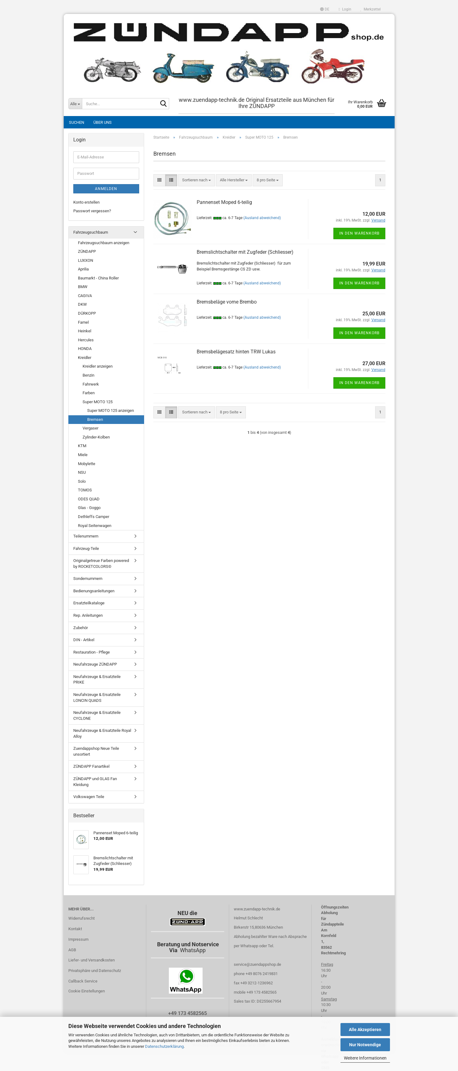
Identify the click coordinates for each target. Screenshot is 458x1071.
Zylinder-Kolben (96, 437)
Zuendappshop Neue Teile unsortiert (96, 751)
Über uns (102, 122)
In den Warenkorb (359, 233)
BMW (83, 286)
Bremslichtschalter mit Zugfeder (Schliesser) (245, 252)
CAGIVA (85, 295)
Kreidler (84, 357)
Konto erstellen (86, 202)
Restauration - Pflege (91, 652)
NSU (82, 472)
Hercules (86, 340)
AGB (72, 950)
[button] (324, 9)
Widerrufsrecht (81, 918)
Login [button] (345, 9)
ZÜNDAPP (87, 251)
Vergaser (90, 428)
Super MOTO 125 (98, 401)
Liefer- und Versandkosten (91, 960)
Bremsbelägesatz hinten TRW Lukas (236, 352)
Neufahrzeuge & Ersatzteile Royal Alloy (102, 733)
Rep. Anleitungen (88, 615)
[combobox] (196, 180)
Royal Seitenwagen (94, 525)
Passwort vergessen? (92, 211)
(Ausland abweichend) (262, 218)
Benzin (88, 375)
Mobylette (86, 463)
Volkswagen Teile (88, 796)
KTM (82, 445)
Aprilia (83, 269)
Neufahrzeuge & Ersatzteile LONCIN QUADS (97, 697)
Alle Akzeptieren (365, 1029)
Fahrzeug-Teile (86, 548)
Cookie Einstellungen (86, 991)
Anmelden (106, 189)
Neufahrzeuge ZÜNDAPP (95, 664)
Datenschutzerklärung (164, 1046)
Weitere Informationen (365, 1058)
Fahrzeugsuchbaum (90, 232)
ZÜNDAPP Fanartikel (91, 766)
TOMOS (85, 490)
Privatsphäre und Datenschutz (94, 970)
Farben (89, 393)
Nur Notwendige (365, 1044)
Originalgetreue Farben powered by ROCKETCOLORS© (101, 563)
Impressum (78, 939)
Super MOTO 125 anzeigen (110, 410)
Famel (83, 322)
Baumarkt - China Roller (98, 278)
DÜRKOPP (87, 313)
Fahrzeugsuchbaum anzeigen (103, 242)
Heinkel (84, 331)
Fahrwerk (91, 384)
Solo (82, 481)
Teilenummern (85, 536)
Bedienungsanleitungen (93, 591)
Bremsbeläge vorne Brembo (227, 302)
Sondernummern (87, 578)
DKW (82, 304)
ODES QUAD (89, 499)
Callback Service (82, 981)
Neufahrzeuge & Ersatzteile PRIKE (97, 679)
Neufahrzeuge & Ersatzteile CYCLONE (97, 715)
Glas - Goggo (89, 507)
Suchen (76, 122)
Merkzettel (371, 9)
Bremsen (95, 419)
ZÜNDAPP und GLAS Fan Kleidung (95, 781)
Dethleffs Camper (93, 516)
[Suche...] (75, 103)
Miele (83, 454)
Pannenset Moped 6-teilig (224, 202)
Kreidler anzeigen (98, 366)
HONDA (85, 348)
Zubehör (80, 627)
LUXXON (85, 260)
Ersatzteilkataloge (89, 603)
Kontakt (75, 928)
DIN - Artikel (83, 639)
